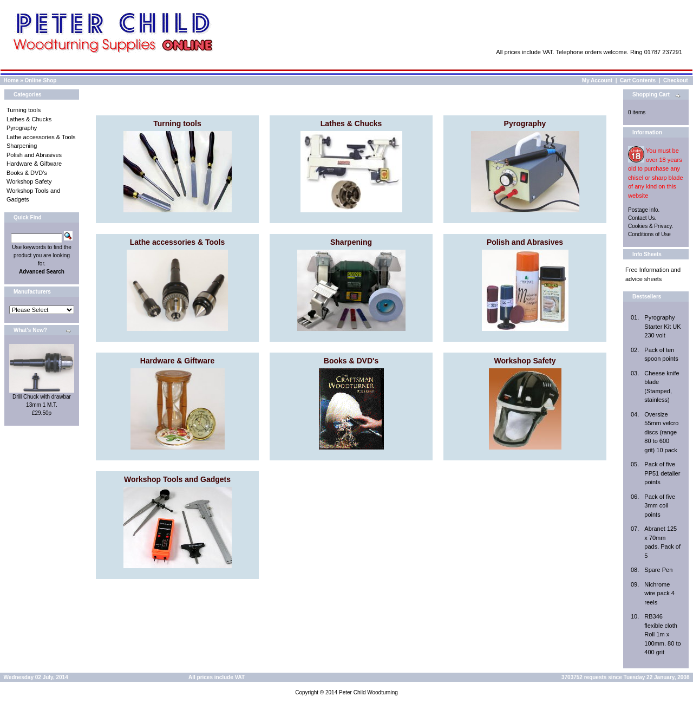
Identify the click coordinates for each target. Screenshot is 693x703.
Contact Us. (642, 218)
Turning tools (23, 110)
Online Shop (40, 80)
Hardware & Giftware (34, 163)
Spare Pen (658, 570)
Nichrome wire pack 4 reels (659, 593)
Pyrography (21, 128)
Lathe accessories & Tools (41, 137)
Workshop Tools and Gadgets (177, 479)
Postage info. (643, 210)
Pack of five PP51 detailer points (662, 473)
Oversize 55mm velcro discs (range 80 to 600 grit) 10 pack (661, 432)
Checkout (675, 80)
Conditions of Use (649, 234)
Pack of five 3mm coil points (659, 505)
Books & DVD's (26, 173)
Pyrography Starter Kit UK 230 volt (662, 326)
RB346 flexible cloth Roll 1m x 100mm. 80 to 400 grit (662, 634)
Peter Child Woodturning (368, 692)
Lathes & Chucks (28, 119)
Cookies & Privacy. (650, 226)
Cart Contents (638, 80)
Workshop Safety (29, 181)
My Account (597, 80)
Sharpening (21, 145)
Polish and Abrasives (34, 155)
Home (11, 80)
